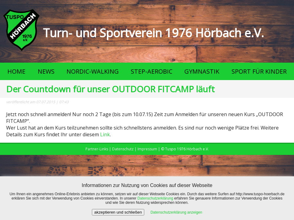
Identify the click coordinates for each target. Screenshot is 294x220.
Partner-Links (96, 149)
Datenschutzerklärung (155, 198)
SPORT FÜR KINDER (259, 71)
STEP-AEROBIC (151, 71)
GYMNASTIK (201, 71)
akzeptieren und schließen (118, 212)
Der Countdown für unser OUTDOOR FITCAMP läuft (110, 89)
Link (105, 134)
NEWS (46, 71)
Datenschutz (123, 149)
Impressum (147, 149)
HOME (16, 71)
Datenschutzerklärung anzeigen (176, 212)
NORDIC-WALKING (92, 71)
